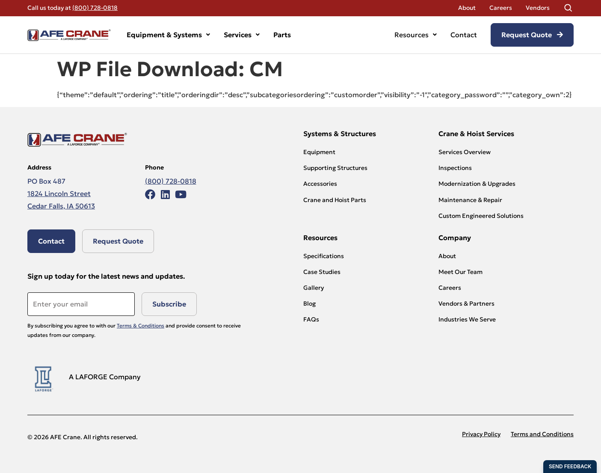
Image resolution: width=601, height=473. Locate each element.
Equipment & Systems (168, 34)
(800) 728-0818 (95, 8)
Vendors (538, 8)
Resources (415, 34)
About (467, 8)
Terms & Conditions (140, 325)
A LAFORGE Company (105, 376)
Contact (463, 34)
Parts (282, 34)
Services (242, 34)
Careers (500, 8)
